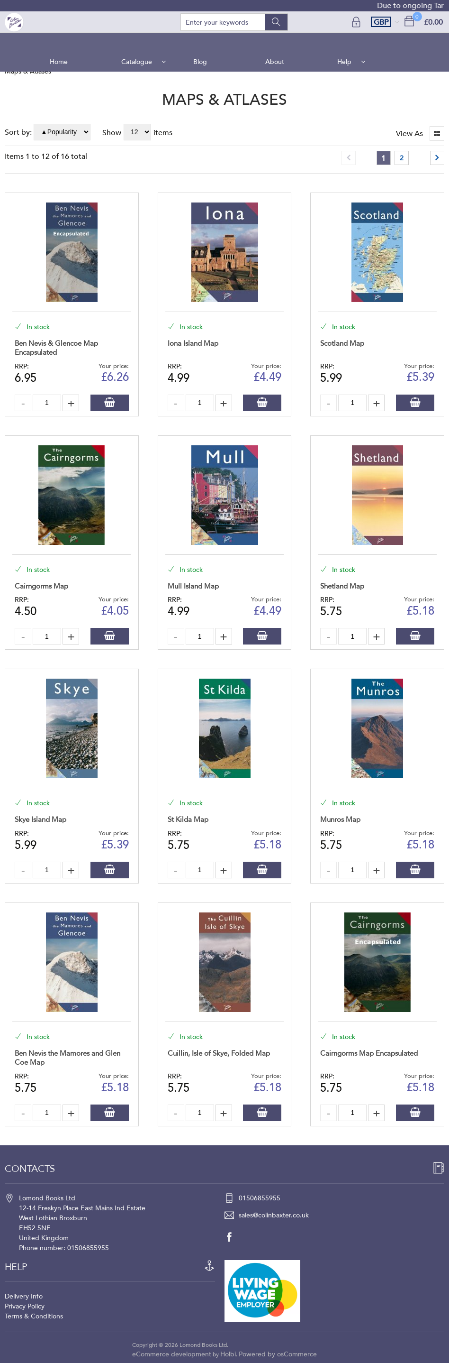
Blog (201, 42)
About (273, 42)
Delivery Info (24, 1296)
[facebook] (233, 1237)
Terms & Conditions (34, 1316)
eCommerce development (171, 1354)
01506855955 (259, 1198)
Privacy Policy (25, 1306)
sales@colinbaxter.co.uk (274, 1215)
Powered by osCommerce (278, 1354)
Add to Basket (109, 403)
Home (63, 42)
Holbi (228, 1354)
